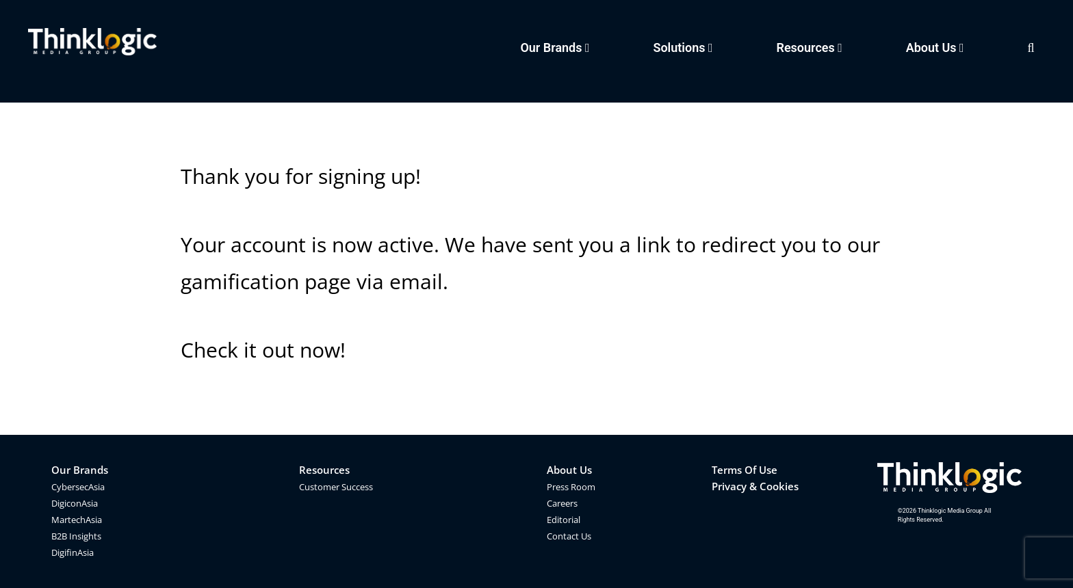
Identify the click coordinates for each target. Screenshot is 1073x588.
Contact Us (569, 536)
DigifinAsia (72, 552)
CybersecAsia (78, 487)
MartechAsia (76, 519)
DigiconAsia (74, 503)
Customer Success (336, 487)
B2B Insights (76, 536)
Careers (562, 503)
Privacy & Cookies (755, 486)
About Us (569, 470)
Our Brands (79, 470)
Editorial (563, 519)
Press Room (571, 487)
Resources (324, 470)
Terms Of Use (744, 470)
